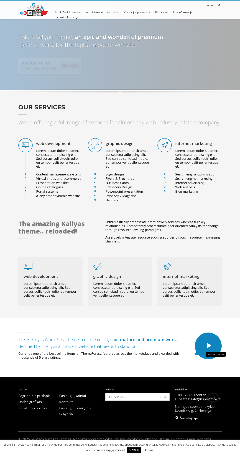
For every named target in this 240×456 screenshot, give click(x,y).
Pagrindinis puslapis (34, 395)
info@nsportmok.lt (206, 399)
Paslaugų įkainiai (72, 395)
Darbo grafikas (30, 402)
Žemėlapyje (186, 418)
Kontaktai (67, 402)
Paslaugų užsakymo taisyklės (75, 411)
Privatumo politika (32, 408)
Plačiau (148, 450)
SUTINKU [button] (134, 450)
